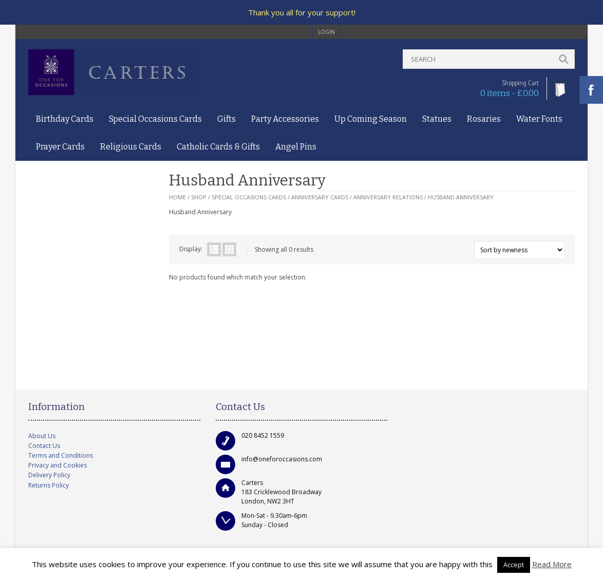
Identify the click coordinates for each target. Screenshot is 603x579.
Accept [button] (513, 564)
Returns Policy (48, 485)
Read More (552, 564)
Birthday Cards (64, 119)
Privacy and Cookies (57, 465)
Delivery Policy (49, 475)
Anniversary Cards (319, 197)
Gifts (226, 119)
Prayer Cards (60, 147)
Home (177, 197)
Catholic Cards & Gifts (218, 147)
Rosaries (484, 119)
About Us (41, 436)
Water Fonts (539, 119)
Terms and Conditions (60, 455)
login (326, 31)
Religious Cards (130, 147)
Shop (198, 197)
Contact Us (44, 445)
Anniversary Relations (388, 197)
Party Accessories (285, 119)
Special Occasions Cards (155, 119)
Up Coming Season (370, 119)
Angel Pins (295, 147)
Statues (436, 119)
